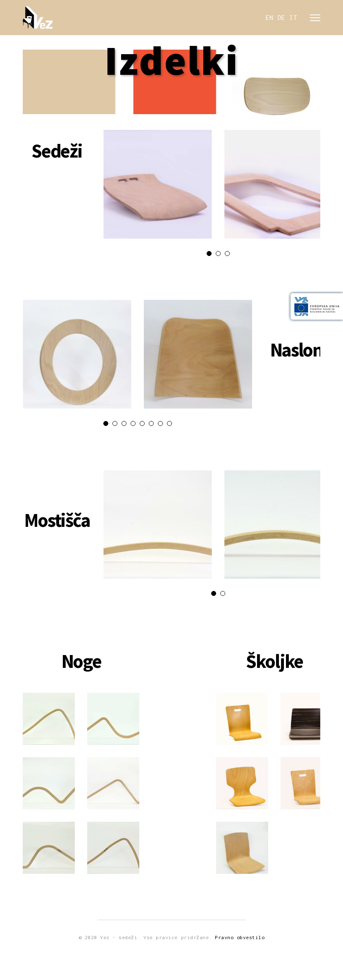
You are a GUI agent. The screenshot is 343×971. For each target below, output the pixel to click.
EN (270, 18)
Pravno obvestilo (239, 937)
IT (294, 18)
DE (282, 18)
